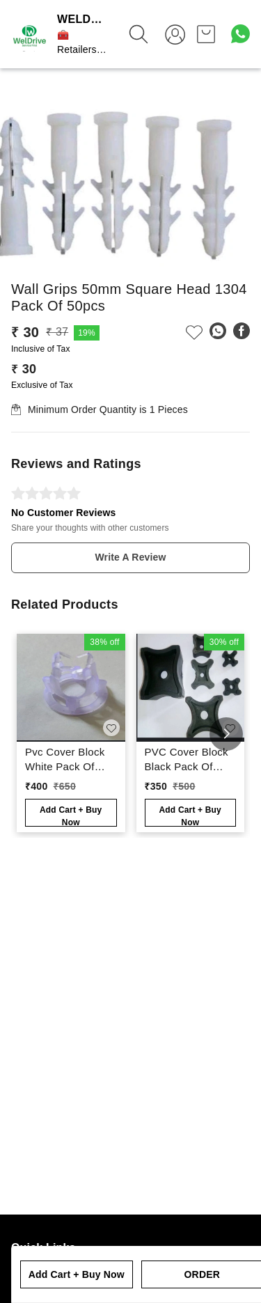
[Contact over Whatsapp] (240, 33)
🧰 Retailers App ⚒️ (77, 49)
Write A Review (130, 557)
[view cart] (206, 34)
